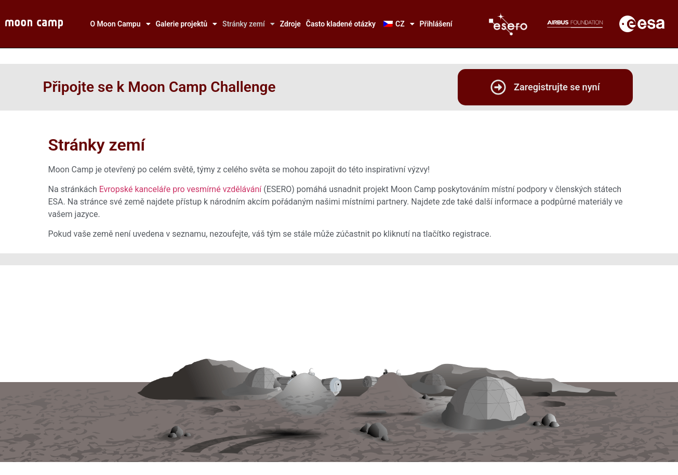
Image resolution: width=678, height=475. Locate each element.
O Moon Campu (120, 24)
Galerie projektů (187, 24)
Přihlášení (436, 24)
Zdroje (290, 24)
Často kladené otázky (341, 24)
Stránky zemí (248, 24)
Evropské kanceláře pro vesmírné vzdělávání (180, 189)
